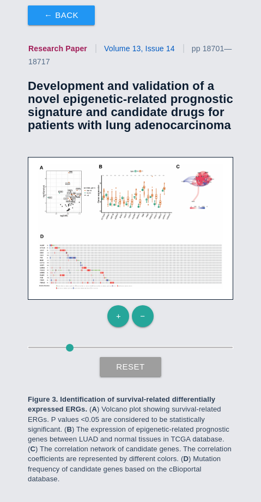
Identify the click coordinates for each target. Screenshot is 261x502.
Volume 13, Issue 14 (139, 48)
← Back (61, 15)
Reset (130, 366)
